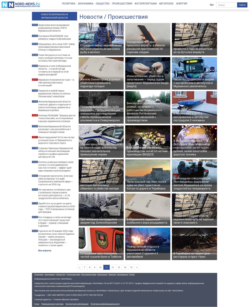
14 (125, 267)
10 (100, 267)
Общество (103, 3)
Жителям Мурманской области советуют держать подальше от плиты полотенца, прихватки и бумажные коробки (54, 106)
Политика (68, 3)
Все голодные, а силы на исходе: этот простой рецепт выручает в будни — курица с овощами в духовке (54, 221)
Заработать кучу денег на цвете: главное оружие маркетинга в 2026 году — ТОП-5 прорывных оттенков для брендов (56, 207)
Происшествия (122, 3)
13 (119, 267)
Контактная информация (77, 304)
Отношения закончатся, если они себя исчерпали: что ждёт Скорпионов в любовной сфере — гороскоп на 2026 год (55, 180)
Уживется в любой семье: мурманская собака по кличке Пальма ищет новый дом (54, 93)
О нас (36, 304)
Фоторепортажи (146, 3)
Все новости (44, 250)
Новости (91, 16)
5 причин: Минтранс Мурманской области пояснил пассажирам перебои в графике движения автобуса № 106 (55, 152)
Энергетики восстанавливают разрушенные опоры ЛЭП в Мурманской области (54, 28)
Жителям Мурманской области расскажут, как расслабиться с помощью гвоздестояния (54, 129)
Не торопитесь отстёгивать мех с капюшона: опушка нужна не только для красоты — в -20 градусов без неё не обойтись (54, 194)
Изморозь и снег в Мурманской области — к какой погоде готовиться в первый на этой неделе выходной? (54, 70)
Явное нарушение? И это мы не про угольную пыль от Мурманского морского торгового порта (56, 140)
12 (113, 267)
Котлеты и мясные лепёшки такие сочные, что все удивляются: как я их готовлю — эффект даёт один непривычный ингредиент (55, 166)
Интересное (122, 274)
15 (131, 267)
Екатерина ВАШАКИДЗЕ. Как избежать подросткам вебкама (54, 37)
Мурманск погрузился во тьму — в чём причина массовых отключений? (56, 82)
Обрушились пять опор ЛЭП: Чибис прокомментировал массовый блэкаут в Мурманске (56, 47)
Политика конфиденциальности (105, 304)
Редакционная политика (52, 304)
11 (106, 267)
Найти (242, 4)
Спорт (132, 274)
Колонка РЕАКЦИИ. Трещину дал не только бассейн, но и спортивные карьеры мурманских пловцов (56, 118)
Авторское (166, 3)
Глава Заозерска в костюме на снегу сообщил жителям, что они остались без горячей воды (55, 58)
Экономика (85, 3)
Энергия (181, 3)
